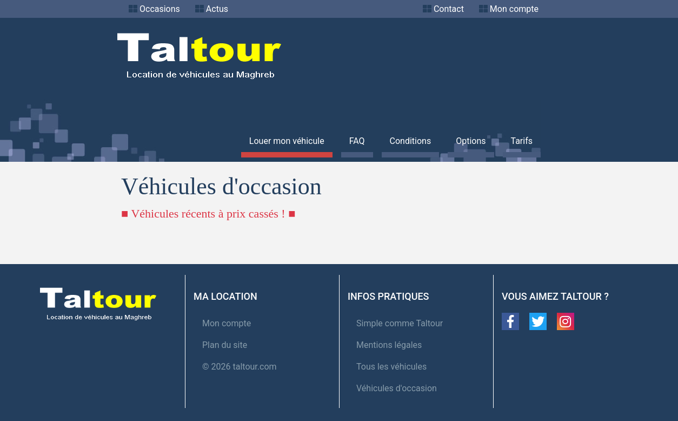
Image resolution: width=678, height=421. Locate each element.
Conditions (410, 141)
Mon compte (514, 9)
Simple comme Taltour (399, 323)
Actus (217, 9)
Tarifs (522, 141)
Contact (449, 9)
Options (471, 141)
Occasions (159, 9)
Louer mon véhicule (286, 141)
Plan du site (224, 345)
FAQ (357, 141)
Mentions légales (389, 345)
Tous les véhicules (391, 366)
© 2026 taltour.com (239, 366)
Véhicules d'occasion (396, 388)
